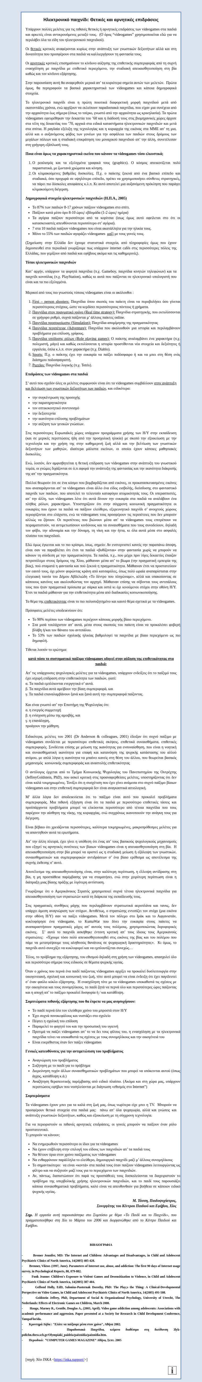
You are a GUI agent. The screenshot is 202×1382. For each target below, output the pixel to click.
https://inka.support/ (69, 1360)
